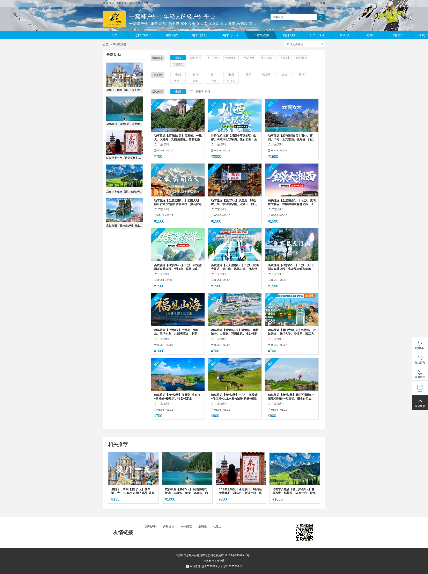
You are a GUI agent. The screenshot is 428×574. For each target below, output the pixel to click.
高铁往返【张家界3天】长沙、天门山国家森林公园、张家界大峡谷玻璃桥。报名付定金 (292, 267)
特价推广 (231, 57)
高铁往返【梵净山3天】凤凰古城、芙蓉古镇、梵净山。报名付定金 (124, 225)
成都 (284, 74)
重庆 (302, 74)
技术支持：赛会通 (214, 560)
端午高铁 (172, 35)
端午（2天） (231, 35)
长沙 (196, 74)
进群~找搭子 (143, 35)
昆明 (249, 74)
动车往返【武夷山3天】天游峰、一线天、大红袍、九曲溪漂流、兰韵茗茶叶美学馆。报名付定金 (178, 137)
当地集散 (178, 64)
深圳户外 (151, 526)
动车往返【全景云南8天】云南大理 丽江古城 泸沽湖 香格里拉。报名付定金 (178, 202)
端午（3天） (200, 35)
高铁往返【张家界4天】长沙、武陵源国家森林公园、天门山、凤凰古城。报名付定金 (178, 267)
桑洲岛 (202, 526)
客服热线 (420, 377)
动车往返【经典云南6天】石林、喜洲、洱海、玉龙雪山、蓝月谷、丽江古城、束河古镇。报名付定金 (291, 137)
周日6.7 (398, 35)
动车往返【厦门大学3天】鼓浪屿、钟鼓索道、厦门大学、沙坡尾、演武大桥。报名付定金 (292, 332)
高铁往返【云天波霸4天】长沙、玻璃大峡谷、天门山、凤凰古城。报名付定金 (235, 267)
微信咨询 (420, 362)
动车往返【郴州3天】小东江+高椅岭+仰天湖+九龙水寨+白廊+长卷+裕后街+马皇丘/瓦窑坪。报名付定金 (234, 396)
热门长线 (289, 35)
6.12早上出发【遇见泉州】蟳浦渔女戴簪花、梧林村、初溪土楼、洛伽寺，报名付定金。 (124, 157)
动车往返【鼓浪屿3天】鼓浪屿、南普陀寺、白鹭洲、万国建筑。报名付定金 (235, 332)
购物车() (420, 347)
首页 (114, 35)
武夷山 (178, 81)
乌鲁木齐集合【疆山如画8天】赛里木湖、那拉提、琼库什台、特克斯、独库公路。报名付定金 (124, 191)
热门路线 (213, 57)
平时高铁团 (261, 35)
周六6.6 (371, 35)
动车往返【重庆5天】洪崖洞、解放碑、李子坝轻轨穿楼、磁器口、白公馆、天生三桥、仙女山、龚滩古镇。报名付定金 (234, 202)
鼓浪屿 (231, 81)
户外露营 (186, 526)
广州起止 (284, 57)
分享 (420, 391)
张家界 (266, 74)
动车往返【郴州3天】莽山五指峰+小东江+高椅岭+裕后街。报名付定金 (291, 396)
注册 (322, 3)
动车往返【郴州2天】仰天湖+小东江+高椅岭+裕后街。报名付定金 (177, 396)
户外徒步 (168, 526)
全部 (178, 57)
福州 (196, 81)
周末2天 (344, 35)
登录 (308, 3)
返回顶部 (420, 406)
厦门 (213, 74)
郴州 (231, 74)
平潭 (213, 81)
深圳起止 (302, 57)
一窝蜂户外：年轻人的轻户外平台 (172, 16)
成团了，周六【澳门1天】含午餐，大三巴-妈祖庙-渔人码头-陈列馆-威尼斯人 (124, 90)
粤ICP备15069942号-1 (238, 555)
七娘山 (217, 526)
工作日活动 (317, 35)
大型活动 (248, 57)
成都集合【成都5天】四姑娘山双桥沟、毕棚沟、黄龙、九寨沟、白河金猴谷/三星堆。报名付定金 (124, 123)
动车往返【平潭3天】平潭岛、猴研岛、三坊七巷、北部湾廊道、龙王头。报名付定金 (176, 332)
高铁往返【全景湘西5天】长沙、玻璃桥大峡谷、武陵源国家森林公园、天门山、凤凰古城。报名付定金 (292, 202)
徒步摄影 (266, 57)
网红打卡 (195, 57)
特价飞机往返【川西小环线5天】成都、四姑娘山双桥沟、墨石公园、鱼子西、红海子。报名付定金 (234, 137)
